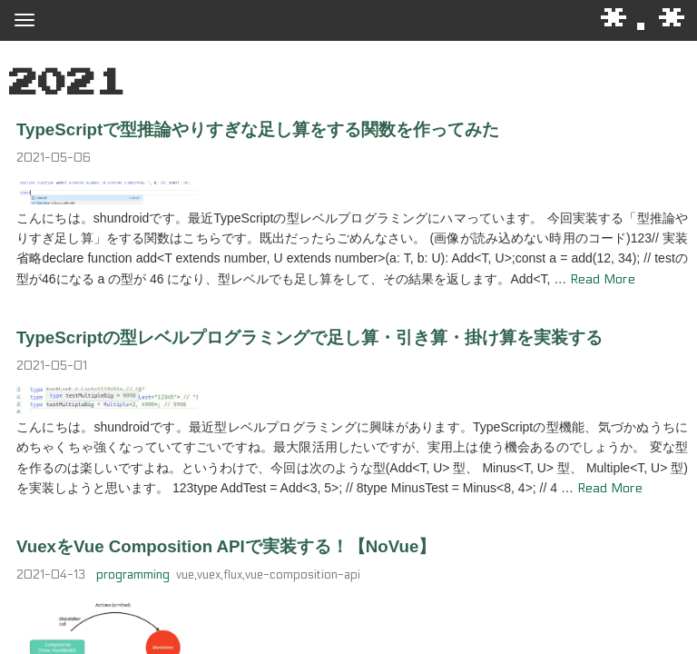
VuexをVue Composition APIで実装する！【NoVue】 (226, 546)
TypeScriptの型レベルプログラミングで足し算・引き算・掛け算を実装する (309, 337)
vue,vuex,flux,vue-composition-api (268, 575)
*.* (644, 19)
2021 (67, 83)
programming (133, 575)
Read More (602, 279)
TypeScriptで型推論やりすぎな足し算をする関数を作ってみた (257, 129)
